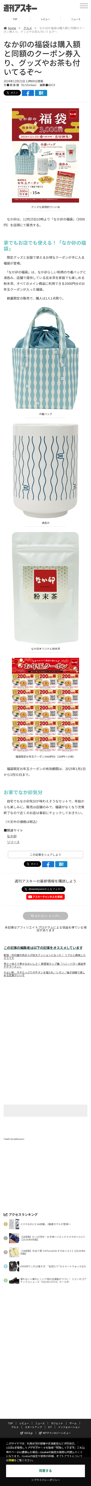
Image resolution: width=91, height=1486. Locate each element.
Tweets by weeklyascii (14, 1138)
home (10, 28)
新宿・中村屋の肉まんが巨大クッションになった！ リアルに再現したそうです (45, 956)
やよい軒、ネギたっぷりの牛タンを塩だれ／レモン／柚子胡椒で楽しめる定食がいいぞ (44, 974)
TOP (15, 19)
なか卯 (12, 836)
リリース (13, 841)
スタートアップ (33, 1427)
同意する (45, 1471)
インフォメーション (69, 1427)
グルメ (27, 28)
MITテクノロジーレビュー (55, 1433)
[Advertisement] (45, 1014)
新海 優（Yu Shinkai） (23, 85)
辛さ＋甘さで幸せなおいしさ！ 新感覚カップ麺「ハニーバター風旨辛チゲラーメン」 (45, 965)
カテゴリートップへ (45, 916)
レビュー (45, 19)
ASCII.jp (26, 1433)
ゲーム (73, 1423)
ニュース (75, 19)
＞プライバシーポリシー (45, 1480)
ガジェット (57, 1423)
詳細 (11, 1460)
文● (7, 85)
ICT (50, 1427)
